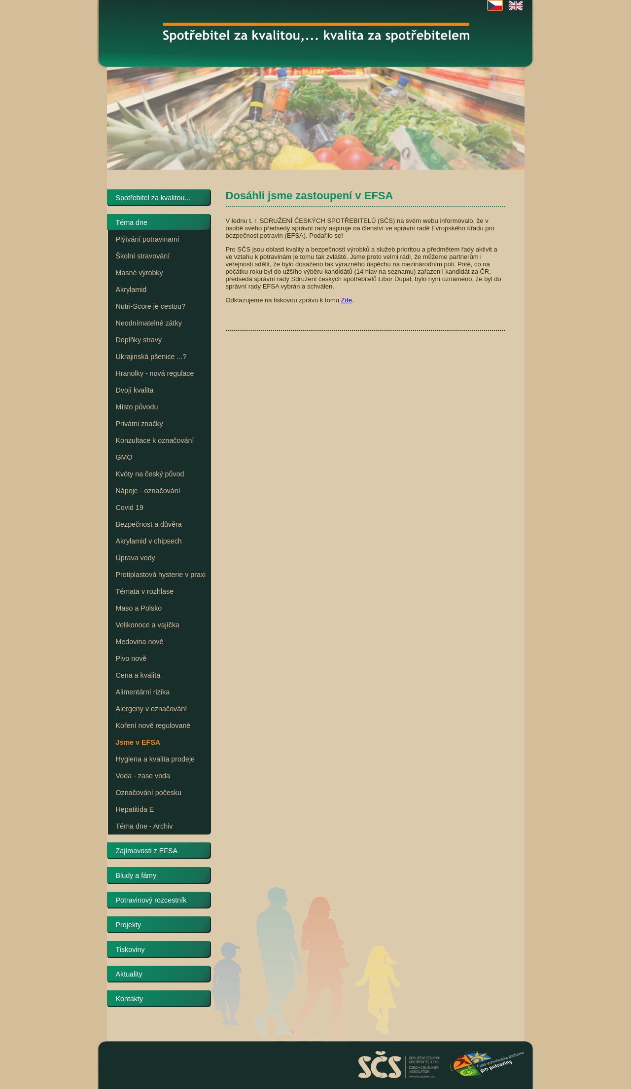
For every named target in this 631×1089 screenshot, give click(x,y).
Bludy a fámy (136, 875)
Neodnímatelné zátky (149, 323)
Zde (346, 300)
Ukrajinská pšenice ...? (151, 357)
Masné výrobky (139, 273)
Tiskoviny (130, 949)
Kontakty (129, 999)
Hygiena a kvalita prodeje (155, 759)
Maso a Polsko (139, 608)
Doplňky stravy (139, 340)
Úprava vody (135, 558)
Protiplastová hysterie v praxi (161, 575)
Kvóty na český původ (150, 474)
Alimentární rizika (143, 692)
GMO (124, 457)
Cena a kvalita (138, 675)
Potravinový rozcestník (151, 900)
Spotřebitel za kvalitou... (153, 198)
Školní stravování (143, 256)
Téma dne (131, 222)
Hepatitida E (135, 809)
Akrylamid (131, 289)
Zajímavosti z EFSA (147, 851)
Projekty (128, 925)
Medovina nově (140, 642)
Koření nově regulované (153, 725)
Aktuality (129, 974)
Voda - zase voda (143, 776)
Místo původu (137, 407)
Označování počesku (149, 793)
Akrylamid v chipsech (149, 541)
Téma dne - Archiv (144, 826)
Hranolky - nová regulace (155, 373)
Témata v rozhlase (145, 591)
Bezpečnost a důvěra (149, 524)
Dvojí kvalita (135, 390)
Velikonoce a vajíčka (148, 625)
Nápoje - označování (148, 491)
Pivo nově (131, 658)
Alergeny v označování (151, 709)
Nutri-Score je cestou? (150, 306)
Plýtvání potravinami (147, 239)
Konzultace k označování (155, 440)
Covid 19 (129, 507)
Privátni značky (139, 424)
